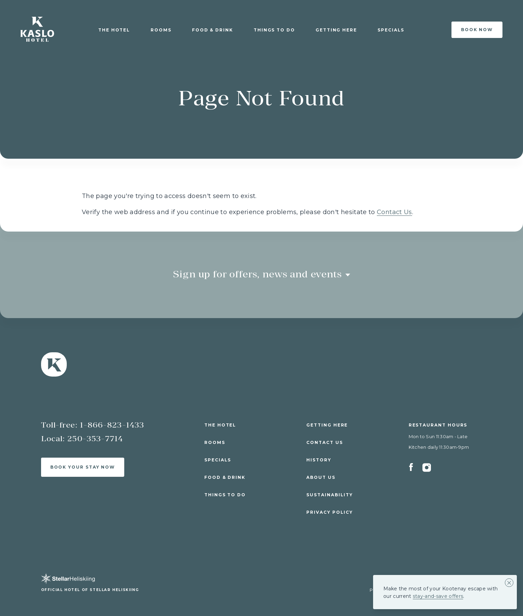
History (318, 459)
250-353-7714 (95, 438)
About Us (320, 477)
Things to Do (274, 29)
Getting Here (336, 29)
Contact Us (394, 212)
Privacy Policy (329, 512)
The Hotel (114, 29)
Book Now (477, 29)
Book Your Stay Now (82, 467)
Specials (391, 29)
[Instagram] (426, 470)
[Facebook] (415, 470)
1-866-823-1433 (112, 424)
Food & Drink (212, 29)
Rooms (161, 29)
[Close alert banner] (509, 582)
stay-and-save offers (438, 596)
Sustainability (329, 494)
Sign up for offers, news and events (261, 273)
